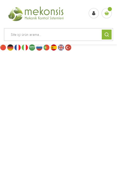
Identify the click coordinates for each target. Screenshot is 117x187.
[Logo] (36, 13)
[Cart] (106, 13)
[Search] (58, 34)
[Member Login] (93, 13)
